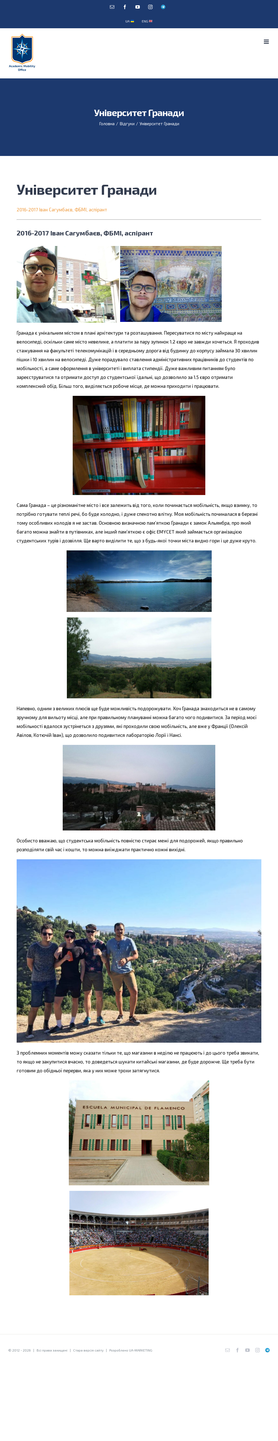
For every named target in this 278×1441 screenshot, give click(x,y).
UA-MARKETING (140, 1350)
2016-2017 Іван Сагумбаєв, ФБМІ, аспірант (62, 209)
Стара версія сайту (88, 1350)
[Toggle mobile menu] (267, 42)
